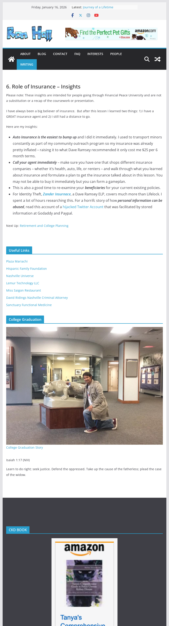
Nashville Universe (20, 276)
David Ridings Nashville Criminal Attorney (37, 298)
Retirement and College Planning (44, 226)
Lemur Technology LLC (22, 283)
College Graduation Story (24, 447)
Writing (26, 64)
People (116, 54)
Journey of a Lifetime (98, 7)
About (25, 54)
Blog (42, 54)
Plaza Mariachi (17, 261)
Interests (95, 54)
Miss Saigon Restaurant (23, 290)
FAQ (77, 54)
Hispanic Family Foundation (26, 268)
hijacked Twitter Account (83, 206)
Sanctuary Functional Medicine (29, 305)
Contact (60, 54)
